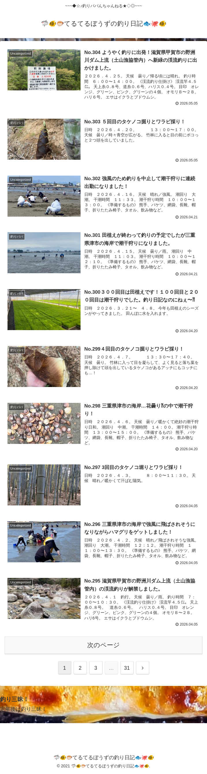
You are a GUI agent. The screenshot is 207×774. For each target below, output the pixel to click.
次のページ (103, 644)
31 (127, 667)
